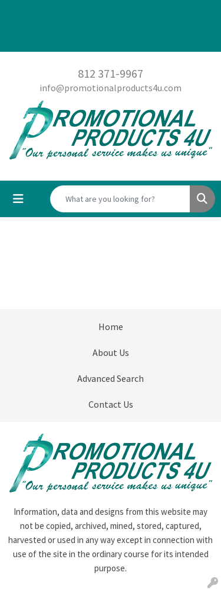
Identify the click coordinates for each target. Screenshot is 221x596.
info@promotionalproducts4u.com (110, 88)
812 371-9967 (110, 73)
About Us (111, 352)
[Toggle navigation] (18, 199)
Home (110, 326)
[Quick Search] (120, 198)
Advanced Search (110, 378)
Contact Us (110, 404)
